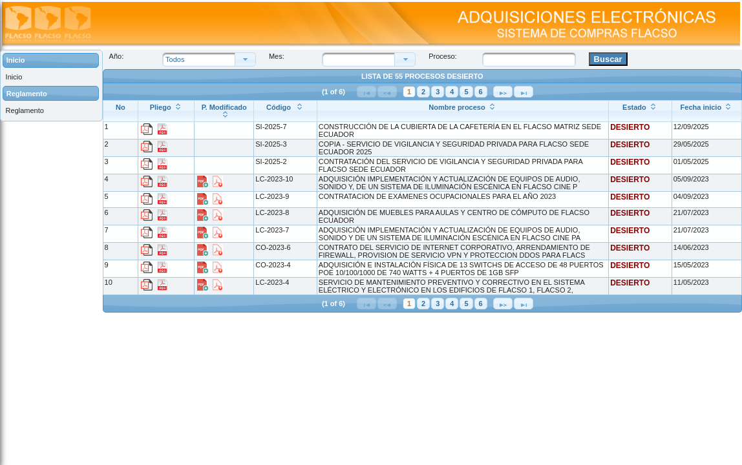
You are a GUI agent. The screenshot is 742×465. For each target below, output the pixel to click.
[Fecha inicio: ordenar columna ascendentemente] (706, 110)
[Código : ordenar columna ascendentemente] (285, 110)
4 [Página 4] (452, 92)
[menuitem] (51, 77)
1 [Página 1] (409, 92)
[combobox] (362, 59)
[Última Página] (523, 92)
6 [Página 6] (481, 92)
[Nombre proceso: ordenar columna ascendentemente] (462, 110)
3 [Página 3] (438, 92)
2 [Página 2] (423, 92)
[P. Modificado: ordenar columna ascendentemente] (224, 110)
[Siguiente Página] (503, 92)
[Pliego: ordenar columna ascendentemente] (166, 110)
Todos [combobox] (174, 59)
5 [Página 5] (466, 92)
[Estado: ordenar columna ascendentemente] (640, 110)
